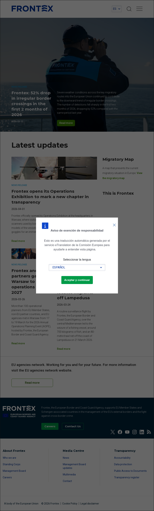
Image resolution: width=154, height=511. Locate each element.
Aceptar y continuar (77, 280)
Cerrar (114, 221)
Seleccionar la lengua (77, 259)
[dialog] (77, 255)
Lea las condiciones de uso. (98, 249)
